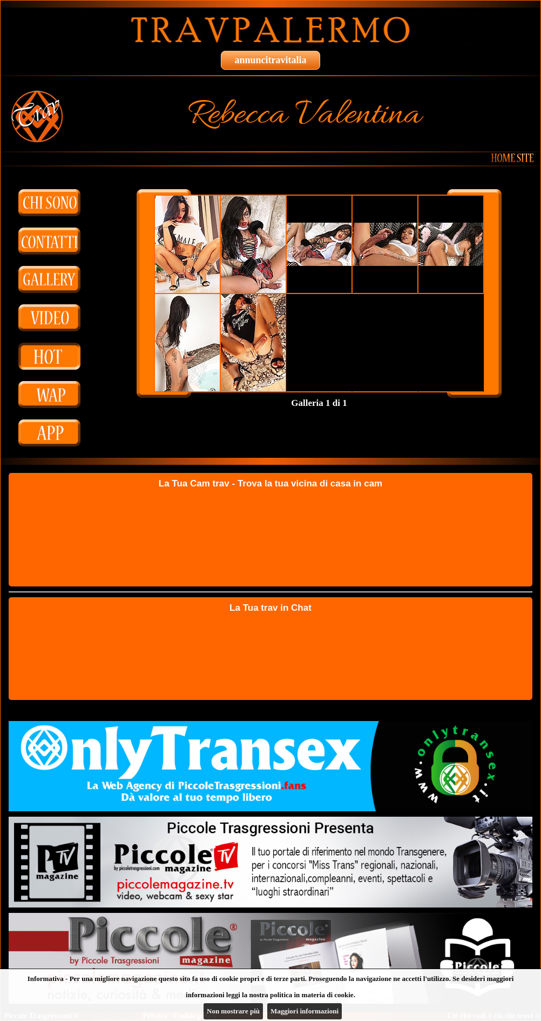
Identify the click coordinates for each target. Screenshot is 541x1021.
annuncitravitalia (270, 60)
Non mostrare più (233, 1011)
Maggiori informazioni (304, 1011)
